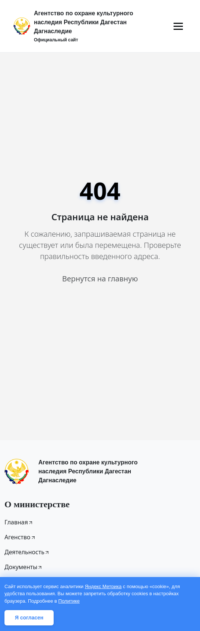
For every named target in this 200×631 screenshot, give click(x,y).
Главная (19, 522)
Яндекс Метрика (103, 586)
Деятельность (27, 552)
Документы (23, 567)
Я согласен (29, 618)
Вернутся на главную (100, 279)
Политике (69, 601)
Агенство (20, 537)
